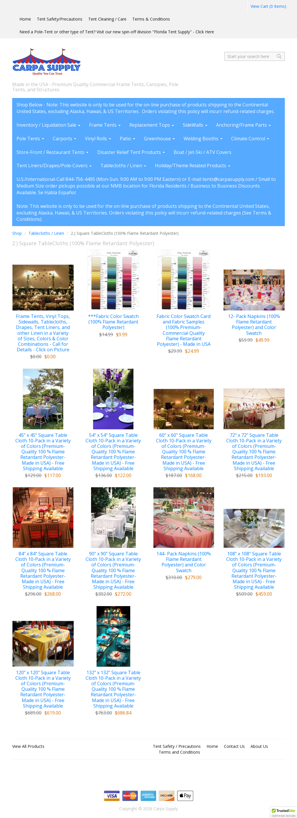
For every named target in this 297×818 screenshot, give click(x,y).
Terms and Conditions (179, 752)
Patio (127, 138)
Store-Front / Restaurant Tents (52, 152)
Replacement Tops (151, 125)
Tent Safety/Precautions (59, 19)
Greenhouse (159, 138)
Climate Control (250, 138)
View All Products (28, 746)
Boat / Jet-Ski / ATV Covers (202, 152)
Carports (64, 138)
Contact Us (234, 746)
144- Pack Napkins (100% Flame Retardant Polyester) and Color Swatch (183, 562)
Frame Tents (105, 125)
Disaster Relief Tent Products (131, 152)
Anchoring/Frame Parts (243, 125)
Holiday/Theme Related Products (192, 165)
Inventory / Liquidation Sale (48, 125)
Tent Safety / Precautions (177, 746)
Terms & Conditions (151, 19)
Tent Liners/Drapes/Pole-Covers (54, 165)
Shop (17, 233)
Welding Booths (203, 138)
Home (25, 19)
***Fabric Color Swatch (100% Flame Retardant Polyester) (113, 322)
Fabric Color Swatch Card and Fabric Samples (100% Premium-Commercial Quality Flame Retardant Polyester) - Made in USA (184, 330)
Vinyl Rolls (98, 138)
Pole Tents (30, 138)
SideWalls (195, 125)
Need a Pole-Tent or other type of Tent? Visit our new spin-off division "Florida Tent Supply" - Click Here (116, 31)
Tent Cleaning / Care (107, 19)
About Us (259, 746)
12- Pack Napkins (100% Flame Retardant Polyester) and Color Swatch (254, 325)
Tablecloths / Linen (123, 165)
